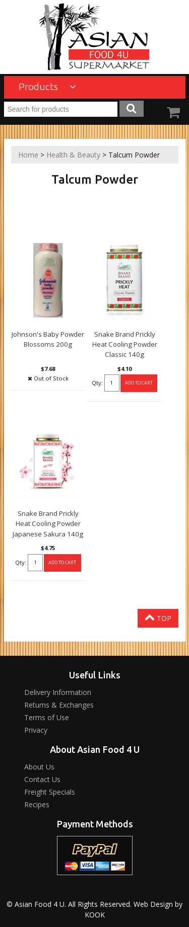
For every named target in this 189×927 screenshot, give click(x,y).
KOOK (95, 914)
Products (48, 86)
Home (28, 155)
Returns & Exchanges (59, 705)
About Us (39, 766)
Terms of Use (46, 717)
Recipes (36, 804)
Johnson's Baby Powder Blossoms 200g (48, 339)
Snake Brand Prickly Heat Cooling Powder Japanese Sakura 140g (48, 523)
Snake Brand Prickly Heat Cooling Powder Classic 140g (124, 344)
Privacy (35, 730)
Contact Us (42, 779)
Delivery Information (57, 692)
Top (158, 617)
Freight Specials (49, 792)
